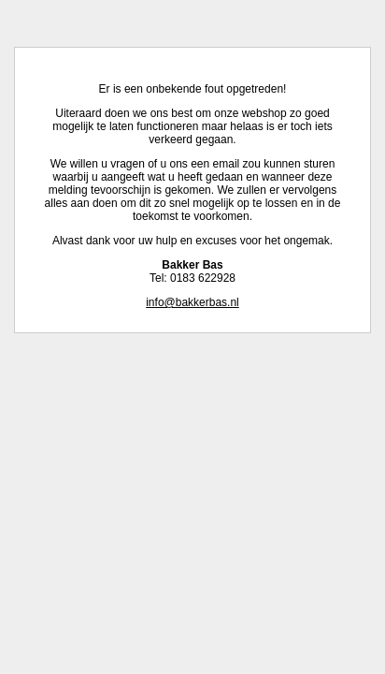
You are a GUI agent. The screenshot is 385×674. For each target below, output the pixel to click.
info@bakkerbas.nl (192, 302)
